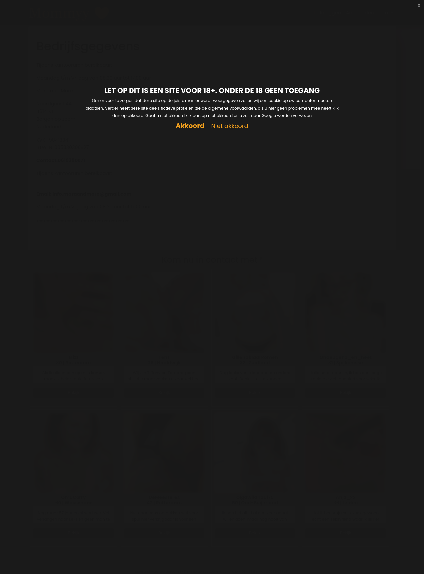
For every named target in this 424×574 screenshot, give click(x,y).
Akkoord (190, 126)
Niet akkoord (229, 126)
